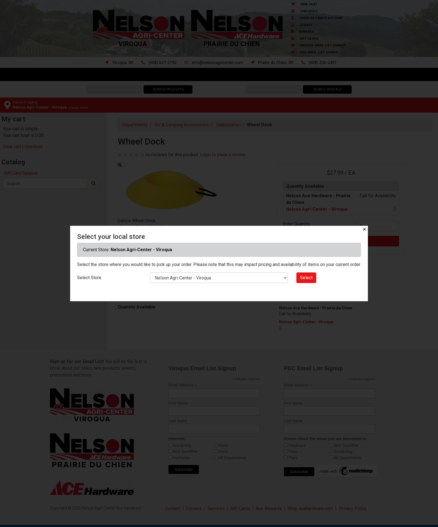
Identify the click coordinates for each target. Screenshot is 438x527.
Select (306, 277)
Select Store (89, 277)
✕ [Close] (364, 229)
